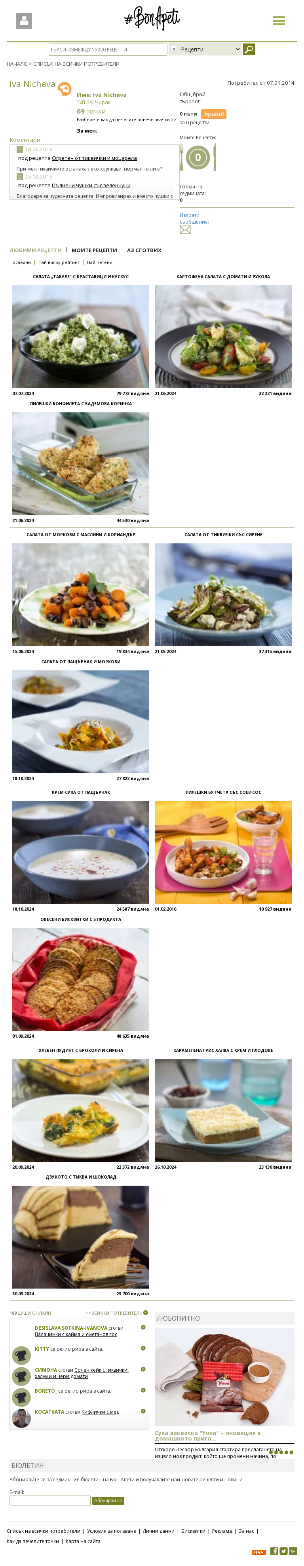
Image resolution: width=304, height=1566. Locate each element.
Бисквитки (193, 1531)
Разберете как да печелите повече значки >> (127, 119)
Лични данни (159, 1531)
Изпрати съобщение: (194, 222)
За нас (246, 1531)
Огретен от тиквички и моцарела (94, 157)
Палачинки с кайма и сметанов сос (76, 1334)
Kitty (42, 1349)
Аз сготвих (144, 250)
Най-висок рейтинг (59, 262)
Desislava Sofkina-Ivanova (71, 1328)
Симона (46, 1370)
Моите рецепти (94, 250)
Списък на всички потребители (43, 1531)
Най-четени (99, 262)
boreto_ (46, 1391)
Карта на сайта (83, 1541)
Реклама (222, 1531)
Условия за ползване (111, 1531)
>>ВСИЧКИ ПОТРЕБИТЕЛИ (114, 1313)
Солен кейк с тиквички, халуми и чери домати (82, 1373)
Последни (20, 262)
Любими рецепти (36, 250)
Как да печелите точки (33, 1541)
